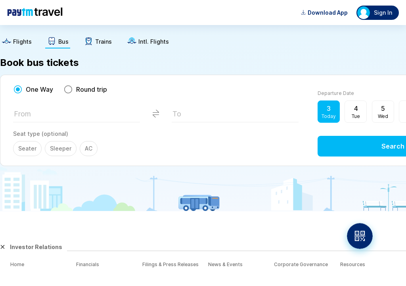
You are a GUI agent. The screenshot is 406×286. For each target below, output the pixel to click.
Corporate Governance (301, 264)
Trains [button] (103, 42)
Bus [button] (63, 42)
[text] (16, 42)
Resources (352, 264)
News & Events (225, 264)
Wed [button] (383, 116)
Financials (87, 264)
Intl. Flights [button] (153, 42)
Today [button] (329, 116)
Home (17, 264)
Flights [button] (22, 42)
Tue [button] (356, 116)
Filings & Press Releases (170, 264)
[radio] (33, 89)
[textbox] (76, 116)
